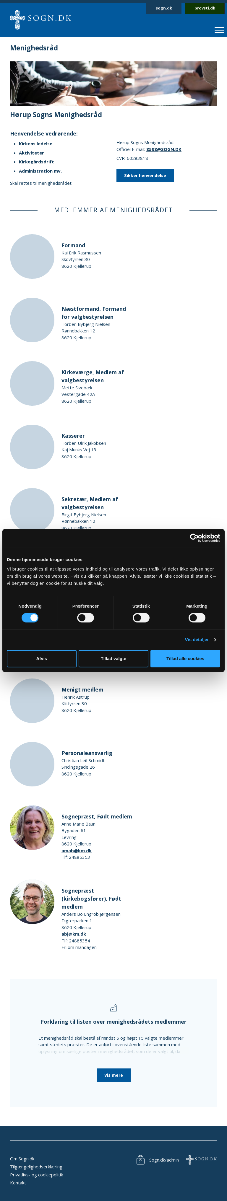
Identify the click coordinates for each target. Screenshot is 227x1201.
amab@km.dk (76, 850)
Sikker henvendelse (145, 175)
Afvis (41, 658)
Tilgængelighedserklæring (36, 1167)
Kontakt (18, 1183)
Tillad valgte (113, 658)
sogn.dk (164, 8)
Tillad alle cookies (185, 658)
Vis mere (113, 1075)
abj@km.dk (73, 934)
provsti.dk (204, 8)
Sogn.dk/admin (164, 1160)
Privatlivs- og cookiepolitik (36, 1175)
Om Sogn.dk (22, 1159)
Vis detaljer (197, 639)
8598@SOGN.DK (163, 149)
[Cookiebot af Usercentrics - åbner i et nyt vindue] (194, 537)
